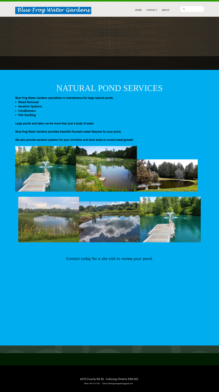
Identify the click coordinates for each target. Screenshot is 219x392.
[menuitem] (138, 10)
